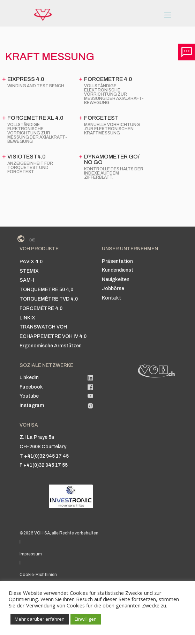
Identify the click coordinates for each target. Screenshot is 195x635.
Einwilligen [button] (86, 619)
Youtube (29, 396)
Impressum (31, 554)
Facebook (31, 387)
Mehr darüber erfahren (40, 619)
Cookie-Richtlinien (38, 574)
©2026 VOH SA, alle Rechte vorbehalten (59, 533)
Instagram (32, 405)
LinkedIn (29, 377)
